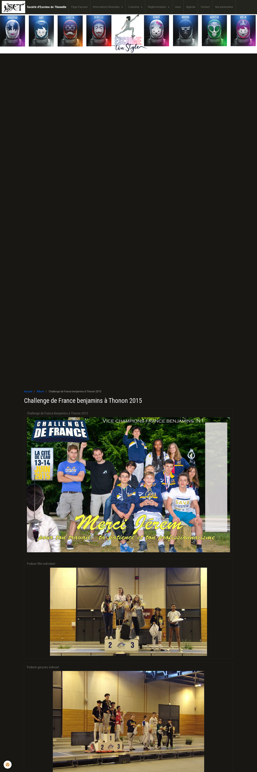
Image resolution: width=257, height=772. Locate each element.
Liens (178, 7)
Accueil (28, 391)
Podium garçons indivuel (43, 667)
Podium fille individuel (41, 564)
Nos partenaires (224, 7)
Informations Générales (106, 7)
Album (40, 391)
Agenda (190, 7)
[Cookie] (8, 765)
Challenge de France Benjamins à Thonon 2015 (57, 413)
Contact (205, 7)
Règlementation (157, 7)
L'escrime (134, 7)
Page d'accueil (79, 7)
